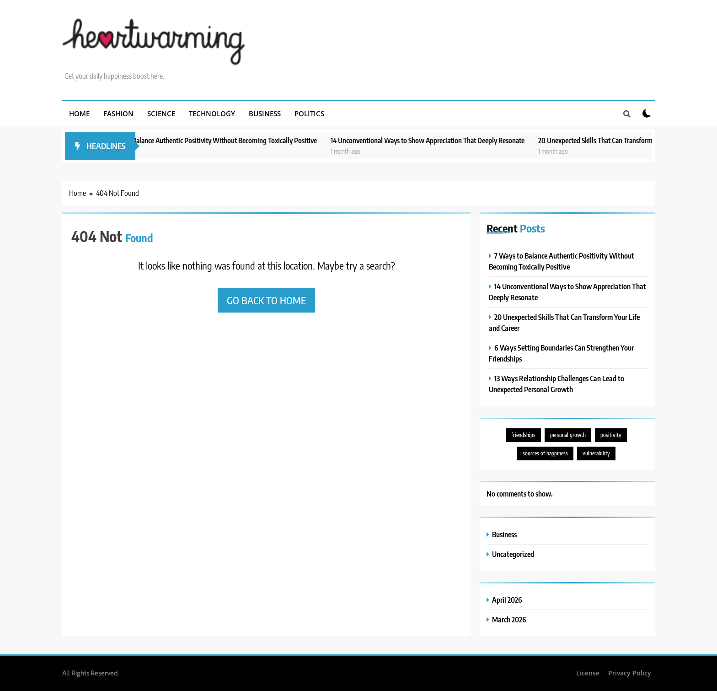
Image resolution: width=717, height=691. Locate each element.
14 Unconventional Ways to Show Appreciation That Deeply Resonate (439, 140)
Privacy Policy (629, 673)
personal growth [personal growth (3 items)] (568, 435)
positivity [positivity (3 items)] (610, 435)
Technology (212, 113)
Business (265, 113)
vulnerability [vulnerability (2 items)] (596, 453)
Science (161, 113)
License (587, 673)
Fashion (118, 113)
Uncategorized (513, 554)
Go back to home (266, 300)
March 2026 (509, 619)
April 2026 (507, 600)
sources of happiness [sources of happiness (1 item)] (545, 453)
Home (79, 113)
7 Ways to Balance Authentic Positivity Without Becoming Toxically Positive (222, 140)
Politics (309, 113)
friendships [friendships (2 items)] (523, 435)
